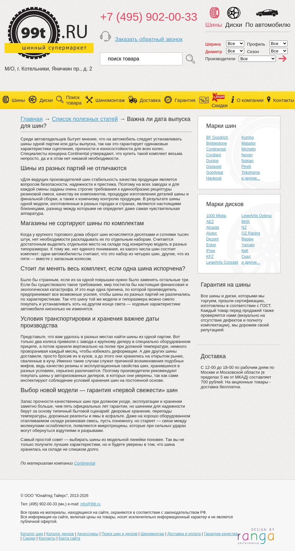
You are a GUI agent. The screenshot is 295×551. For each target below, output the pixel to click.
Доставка (150, 100)
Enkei (211, 245)
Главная (32, 119)
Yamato (248, 245)
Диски (46, 100)
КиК (245, 250)
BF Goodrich (217, 137)
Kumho (248, 137)
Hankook (214, 178)
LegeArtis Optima (257, 216)
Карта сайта (69, 538)
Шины (18, 100)
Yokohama (251, 172)
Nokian (248, 161)
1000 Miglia (216, 216)
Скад (246, 256)
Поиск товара (74, 99)
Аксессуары (87, 534)
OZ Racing (251, 233)
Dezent (212, 239)
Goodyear (215, 172)
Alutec (211, 233)
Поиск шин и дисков (119, 534)
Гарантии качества (221, 534)
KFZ (210, 256)
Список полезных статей (85, 119)
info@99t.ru (90, 504)
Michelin (249, 149)
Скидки (29, 538)
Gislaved (214, 166)
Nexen (247, 155)
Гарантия (185, 100)
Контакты (283, 100)
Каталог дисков (60, 534)
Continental (84, 463)
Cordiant (213, 155)
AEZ (210, 221)
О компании (250, 100)
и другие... (251, 178)
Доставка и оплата (184, 534)
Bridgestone (216, 143)
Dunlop (212, 161)
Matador (249, 143)
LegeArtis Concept (222, 262)
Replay (248, 239)
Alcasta (212, 227)
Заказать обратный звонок (148, 39)
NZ (244, 227)
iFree (210, 250)
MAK (246, 221)
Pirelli (246, 166)
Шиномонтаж (110, 100)
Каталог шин (32, 534)
